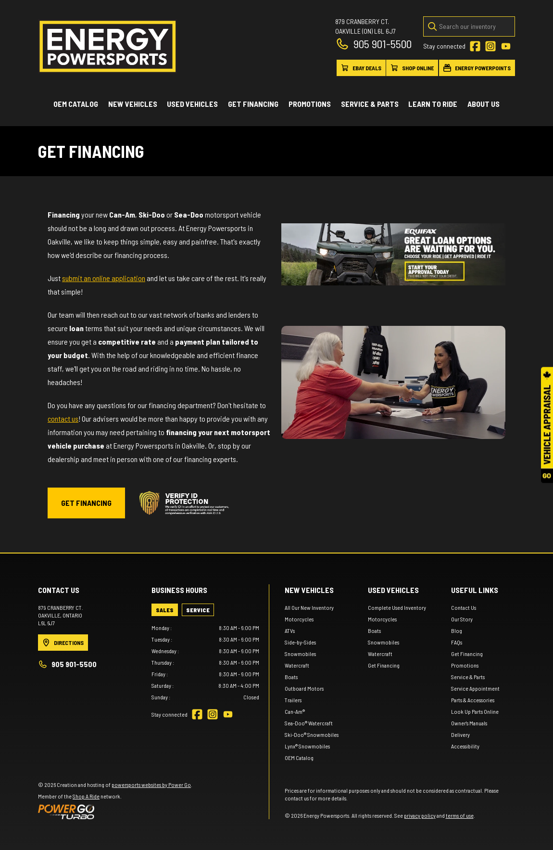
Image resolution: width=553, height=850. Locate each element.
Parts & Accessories (472, 699)
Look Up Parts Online (475, 711)
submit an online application (103, 278)
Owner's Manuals (469, 723)
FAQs (456, 642)
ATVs (290, 630)
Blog (456, 630)
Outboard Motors (304, 688)
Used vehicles (192, 103)
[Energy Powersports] (107, 46)
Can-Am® (295, 711)
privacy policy (420, 815)
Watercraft (297, 665)
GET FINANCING (86, 502)
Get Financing (253, 103)
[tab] (164, 610)
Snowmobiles (300, 653)
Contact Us (463, 607)
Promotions (310, 103)
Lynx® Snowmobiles (307, 746)
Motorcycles (299, 619)
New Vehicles (132, 103)
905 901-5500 (373, 44)
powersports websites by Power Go (151, 784)
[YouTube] (506, 46)
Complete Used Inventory (397, 607)
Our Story (462, 619)
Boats (291, 676)
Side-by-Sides (300, 642)
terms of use (460, 815)
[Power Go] (115, 811)
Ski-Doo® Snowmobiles (312, 734)
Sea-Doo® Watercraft (309, 723)
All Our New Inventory (309, 607)
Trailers (293, 699)
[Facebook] (475, 46)
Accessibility (465, 746)
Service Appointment (475, 688)
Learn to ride (432, 103)
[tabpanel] (205, 662)
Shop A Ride (86, 796)
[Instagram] (490, 46)
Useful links (474, 589)
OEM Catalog (75, 103)
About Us (483, 103)
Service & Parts (370, 103)
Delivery (460, 734)
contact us (63, 418)
